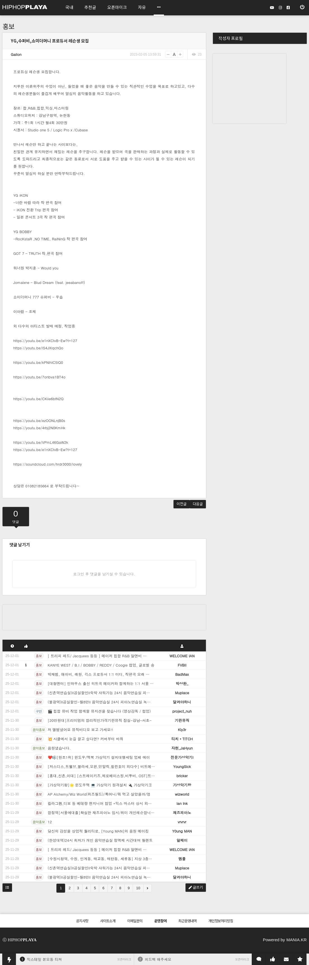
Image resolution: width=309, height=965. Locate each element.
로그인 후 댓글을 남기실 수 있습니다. (104, 574)
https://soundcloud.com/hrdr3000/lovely (47, 464)
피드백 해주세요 (158, 959)
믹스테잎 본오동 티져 (44, 959)
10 (138, 888)
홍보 (9, 26)
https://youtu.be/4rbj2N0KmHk (39, 427)
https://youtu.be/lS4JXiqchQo (38, 347)
